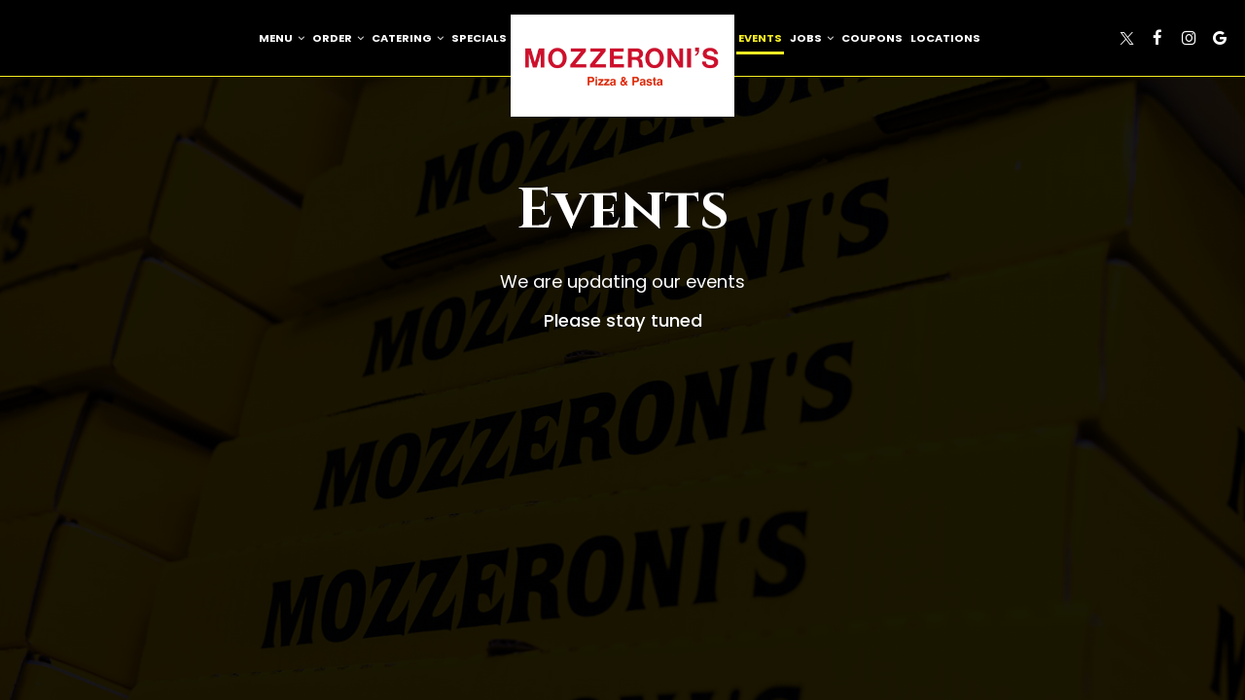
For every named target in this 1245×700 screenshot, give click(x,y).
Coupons (872, 38)
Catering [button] (408, 38)
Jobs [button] (812, 38)
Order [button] (338, 38)
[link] (622, 66)
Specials (479, 38)
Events (760, 38)
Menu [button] (281, 38)
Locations (945, 38)
